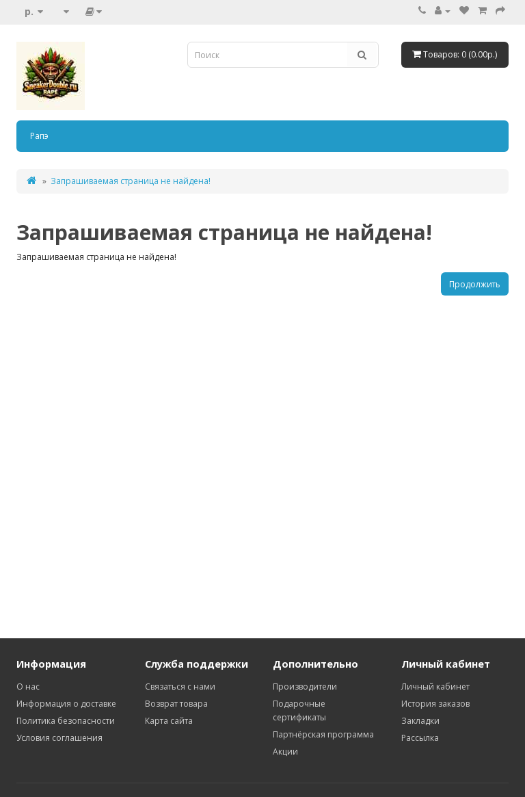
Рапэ (39, 136)
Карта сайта (169, 721)
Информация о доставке (66, 703)
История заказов (435, 703)
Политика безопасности (65, 721)
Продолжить (474, 284)
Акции (285, 751)
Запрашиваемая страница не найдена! (131, 181)
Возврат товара (176, 703)
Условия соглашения (59, 738)
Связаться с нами (180, 686)
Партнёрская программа (323, 734)
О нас (28, 686)
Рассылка (420, 738)
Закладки (420, 721)
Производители (305, 686)
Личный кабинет (435, 686)
